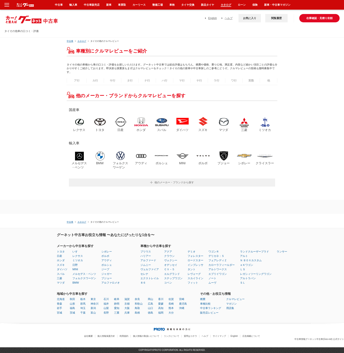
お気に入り (249, 18)
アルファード (148, 260)
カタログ (226, 4)
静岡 (116, 303)
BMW (75, 282)
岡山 (150, 299)
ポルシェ (106, 265)
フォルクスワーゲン (84, 278)
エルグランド (172, 273)
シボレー (106, 251)
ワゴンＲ (213, 251)
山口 (150, 308)
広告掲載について (251, 336)
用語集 (230, 308)
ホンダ (61, 260)
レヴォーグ (194, 273)
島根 (137, 312)
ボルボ (105, 256)
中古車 (70, 41)
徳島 (150, 312)
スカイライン (195, 278)
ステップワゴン (173, 278)
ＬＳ (242, 269)
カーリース (139, 4)
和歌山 (139, 303)
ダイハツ (62, 269)
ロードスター (195, 260)
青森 (59, 303)
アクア (168, 251)
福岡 (160, 312)
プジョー (106, 278)
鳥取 (137, 308)
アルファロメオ (110, 282)
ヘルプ (229, 18)
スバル (61, 273)
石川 (106, 299)
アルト (244, 256)
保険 (255, 4)
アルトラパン (248, 278)
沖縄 (181, 308)
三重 (116, 312)
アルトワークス (217, 269)
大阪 (127, 308)
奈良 (137, 299)
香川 (160, 299)
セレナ (144, 273)
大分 (171, 312)
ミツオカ (77, 260)
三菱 (59, 278)
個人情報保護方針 (106, 336)
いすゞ (76, 251)
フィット (193, 282)
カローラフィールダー (221, 265)
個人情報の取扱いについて (146, 336)
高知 (160, 308)
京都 (127, 303)
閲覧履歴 (276, 18)
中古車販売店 (92, 4)
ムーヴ (212, 282)
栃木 (83, 299)
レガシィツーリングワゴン (256, 273)
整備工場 (157, 4)
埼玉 (83, 308)
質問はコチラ (190, 336)
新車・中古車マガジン (277, 4)
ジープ (105, 269)
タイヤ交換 (187, 4)
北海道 (61, 299)
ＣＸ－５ (169, 269)
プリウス (145, 251)
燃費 (202, 299)
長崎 (171, 303)
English (212, 18)
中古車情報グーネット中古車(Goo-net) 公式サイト (319, 339)
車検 (172, 4)
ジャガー (106, 273)
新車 (108, 4)
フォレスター (195, 256)
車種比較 (205, 303)
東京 (93, 299)
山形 (72, 303)
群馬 (83, 303)
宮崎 (181, 299)
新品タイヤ (207, 4)
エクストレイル (149, 278)
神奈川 (95, 303)
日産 (59, 256)
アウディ (106, 260)
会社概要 (88, 336)
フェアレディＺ (217, 260)
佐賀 (171, 299)
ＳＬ (242, 282)
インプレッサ (195, 265)
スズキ (61, 265)
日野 (75, 265)
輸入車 (73, 4)
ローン (242, 4)
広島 (150, 303)
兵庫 (127, 312)
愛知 (116, 308)
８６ (143, 282)
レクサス (77, 256)
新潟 (93, 308)
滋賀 (127, 299)
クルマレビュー (235, 299)
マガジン (231, 303)
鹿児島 (183, 303)
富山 (93, 312)
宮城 (59, 312)
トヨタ (61, 251)
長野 (106, 312)
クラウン (169, 256)
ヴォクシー (170, 260)
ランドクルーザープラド (254, 251)
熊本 (171, 308)
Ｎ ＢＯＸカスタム (251, 260)
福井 (106, 303)
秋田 (72, 299)
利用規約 (124, 336)
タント (191, 269)
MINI (75, 269)
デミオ (191, 251)
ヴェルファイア (149, 269)
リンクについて (171, 336)
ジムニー (145, 265)
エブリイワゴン (217, 273)
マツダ (61, 282)
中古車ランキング (210, 308)
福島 (72, 308)
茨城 (72, 312)
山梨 (106, 308)
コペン (168, 282)
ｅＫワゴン (246, 265)
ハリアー (145, 256)
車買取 (122, 4)
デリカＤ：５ (216, 256)
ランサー (282, 251)
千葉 (83, 312)
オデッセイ (170, 265)
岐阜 (116, 299)
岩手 (59, 308)
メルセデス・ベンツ (84, 273)
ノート (212, 278)
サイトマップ (219, 336)
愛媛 (160, 303)
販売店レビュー (209, 312)
